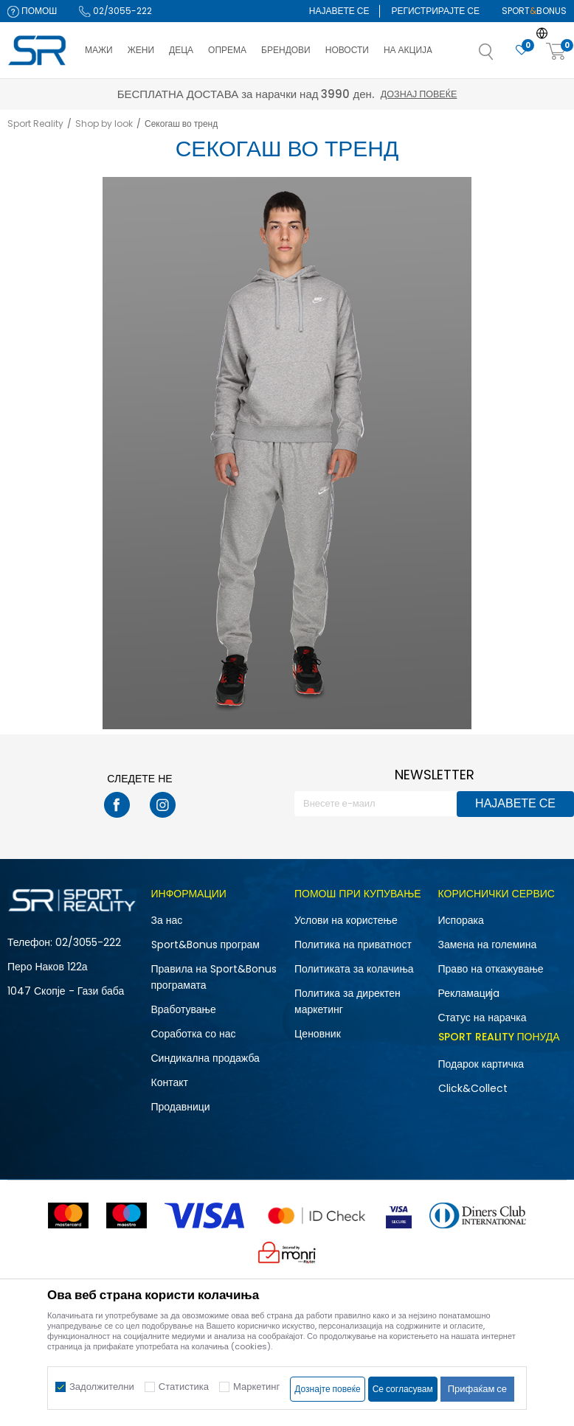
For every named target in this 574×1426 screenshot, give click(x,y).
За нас (167, 920)
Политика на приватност (353, 944)
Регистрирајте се (435, 10)
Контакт (169, 1082)
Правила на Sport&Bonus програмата (214, 976)
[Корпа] (556, 52)
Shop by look (104, 123)
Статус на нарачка (482, 1017)
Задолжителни (101, 1387)
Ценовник (317, 1033)
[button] (501, 56)
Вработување (183, 1009)
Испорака (461, 920)
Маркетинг (256, 1387)
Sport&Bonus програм (205, 944)
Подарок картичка (481, 1064)
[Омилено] (522, 50)
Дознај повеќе (418, 94)
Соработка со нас (193, 1033)
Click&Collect (473, 1088)
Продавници (180, 1106)
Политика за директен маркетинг (347, 1001)
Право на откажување (491, 968)
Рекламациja (469, 993)
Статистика (184, 1387)
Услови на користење (346, 920)
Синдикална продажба (205, 1058)
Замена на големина (487, 944)
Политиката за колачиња (354, 968)
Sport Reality (35, 123)
